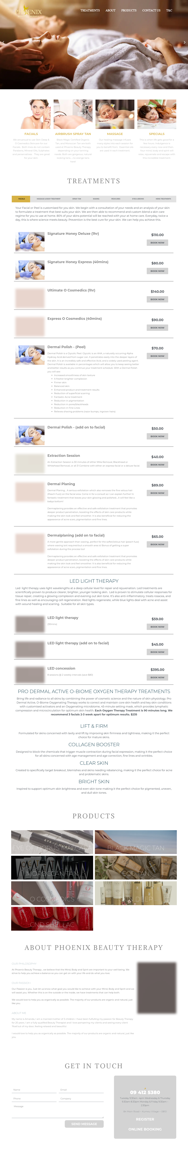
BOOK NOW (157, 242)
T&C (169, 10)
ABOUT (110, 10)
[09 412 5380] (145, 1085)
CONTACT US (151, 10)
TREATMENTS (90, 10)
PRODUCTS (128, 10)
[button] (3, 42)
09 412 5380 (145, 1092)
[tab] (21, 199)
